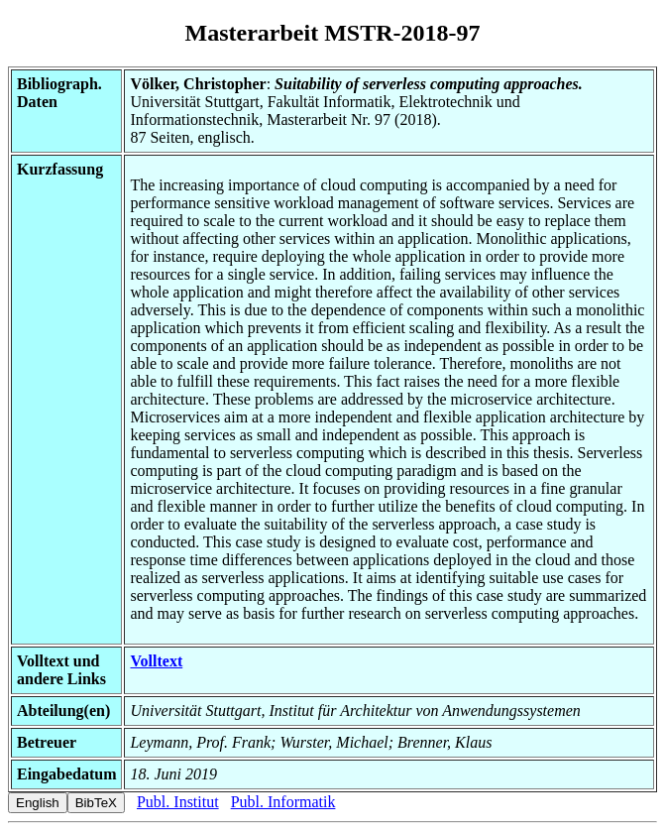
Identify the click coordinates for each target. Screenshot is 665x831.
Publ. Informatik (283, 801)
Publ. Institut (178, 801)
